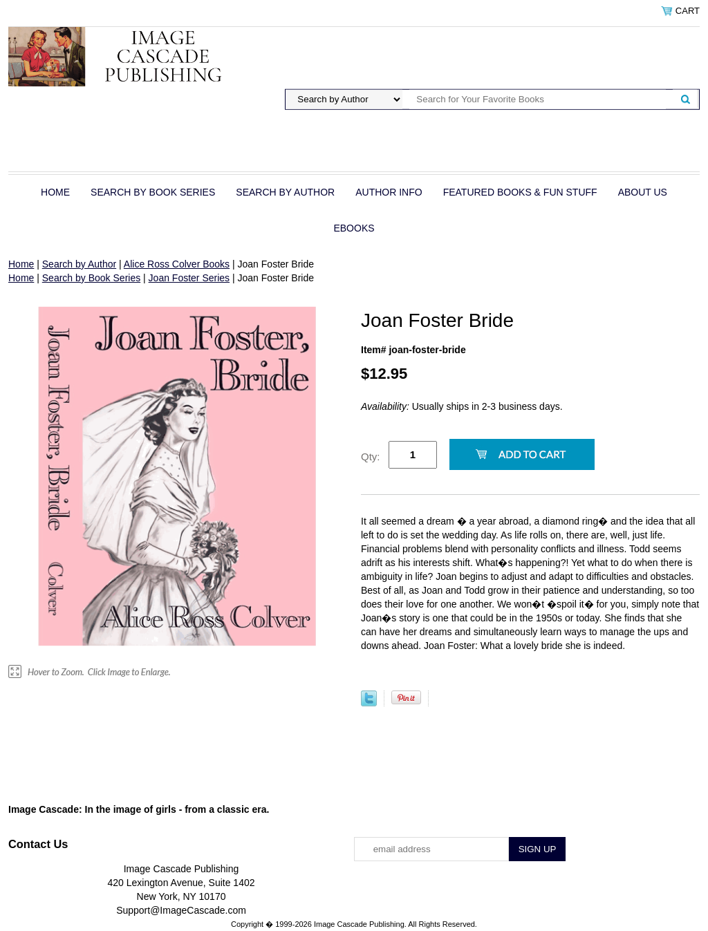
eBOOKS (353, 228)
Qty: (370, 456)
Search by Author (285, 192)
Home (55, 192)
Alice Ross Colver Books (177, 264)
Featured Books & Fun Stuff (520, 192)
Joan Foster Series (189, 277)
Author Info (388, 192)
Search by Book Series (153, 192)
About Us (642, 192)
